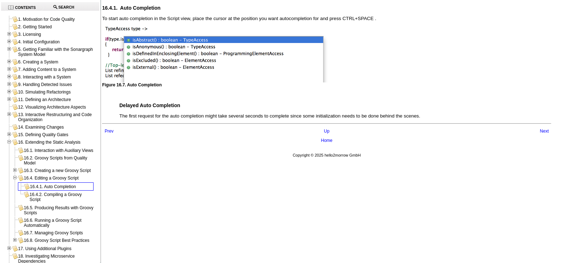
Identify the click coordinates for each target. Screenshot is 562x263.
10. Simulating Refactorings (44, 92)
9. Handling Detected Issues (45, 84)
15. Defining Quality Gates (43, 134)
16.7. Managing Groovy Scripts (53, 232)
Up (326, 131)
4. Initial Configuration (38, 41)
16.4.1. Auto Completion (53, 186)
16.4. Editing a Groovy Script (51, 178)
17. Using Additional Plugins (44, 248)
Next (544, 131)
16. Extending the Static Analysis (49, 142)
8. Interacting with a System (44, 77)
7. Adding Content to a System (47, 69)
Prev (109, 131)
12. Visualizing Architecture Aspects (52, 107)
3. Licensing (29, 34)
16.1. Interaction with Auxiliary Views (58, 150)
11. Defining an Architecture (44, 99)
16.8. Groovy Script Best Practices (56, 240)
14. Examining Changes (40, 127)
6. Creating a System (38, 61)
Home (326, 140)
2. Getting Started (35, 26)
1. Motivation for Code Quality (46, 19)
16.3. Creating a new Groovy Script (57, 170)
